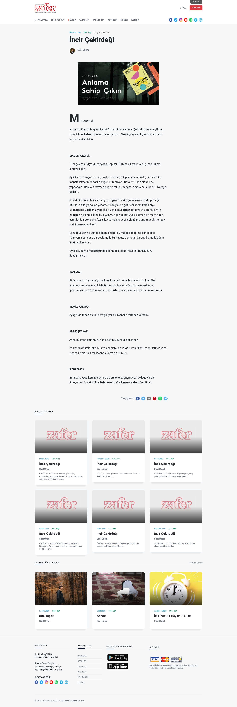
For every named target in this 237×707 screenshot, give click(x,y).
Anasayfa (82, 683)
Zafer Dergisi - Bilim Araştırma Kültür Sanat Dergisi (63, 705)
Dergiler (82, 689)
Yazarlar (82, 694)
